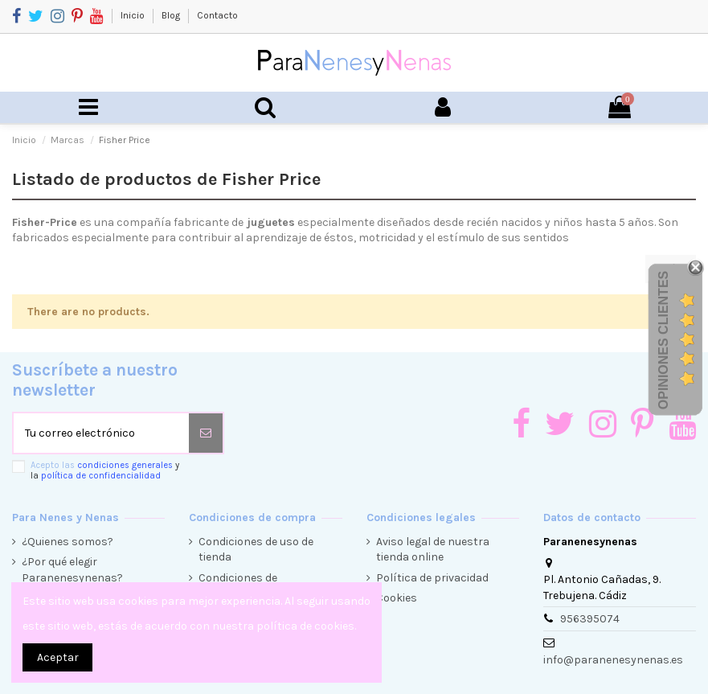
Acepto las (105, 470)
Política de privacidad (432, 578)
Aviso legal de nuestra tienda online (432, 550)
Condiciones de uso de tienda (255, 550)
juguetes (271, 222)
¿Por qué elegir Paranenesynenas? (72, 570)
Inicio (134, 15)
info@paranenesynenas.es (613, 660)
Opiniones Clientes (663, 340)
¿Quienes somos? (67, 541)
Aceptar (58, 657)
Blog (172, 15)
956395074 (590, 619)
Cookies (396, 598)
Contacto (217, 15)
